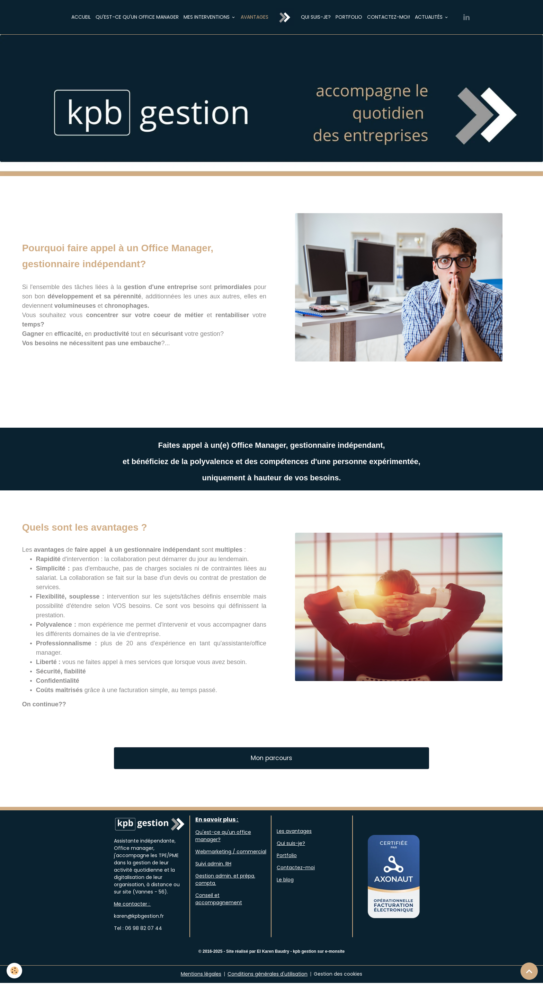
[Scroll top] (529, 971)
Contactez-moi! (388, 17)
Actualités (429, 17)
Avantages (254, 17)
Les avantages (294, 833)
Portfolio (349, 17)
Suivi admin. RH (213, 866)
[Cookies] (15, 970)
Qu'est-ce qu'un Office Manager (137, 17)
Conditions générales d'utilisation (268, 976)
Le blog (285, 882)
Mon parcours (271, 760)
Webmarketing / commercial (230, 854)
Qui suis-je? (316, 17)
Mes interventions (207, 17)
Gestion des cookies (338, 976)
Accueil (81, 17)
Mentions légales (201, 976)
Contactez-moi (296, 869)
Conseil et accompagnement (218, 901)
